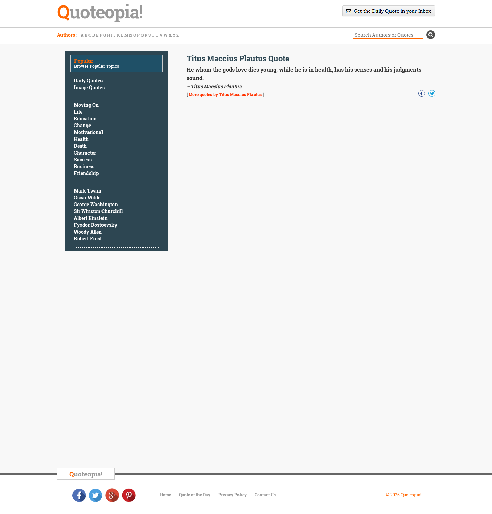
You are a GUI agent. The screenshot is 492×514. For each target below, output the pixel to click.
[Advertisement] (116, 360)
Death (80, 146)
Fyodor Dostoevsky (95, 225)
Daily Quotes (88, 80)
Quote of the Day (194, 494)
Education (85, 118)
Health (81, 139)
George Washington (96, 204)
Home (165, 494)
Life (78, 111)
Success (83, 159)
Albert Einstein (91, 218)
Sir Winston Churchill (98, 211)
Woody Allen (88, 231)
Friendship (86, 173)
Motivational (88, 132)
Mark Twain (87, 190)
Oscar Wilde (87, 197)
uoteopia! (85, 474)
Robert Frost (88, 238)
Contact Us (265, 494)
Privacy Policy (232, 494)
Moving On (86, 105)
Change (82, 125)
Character (85, 152)
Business (84, 166)
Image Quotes (89, 87)
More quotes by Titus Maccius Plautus (225, 94)
